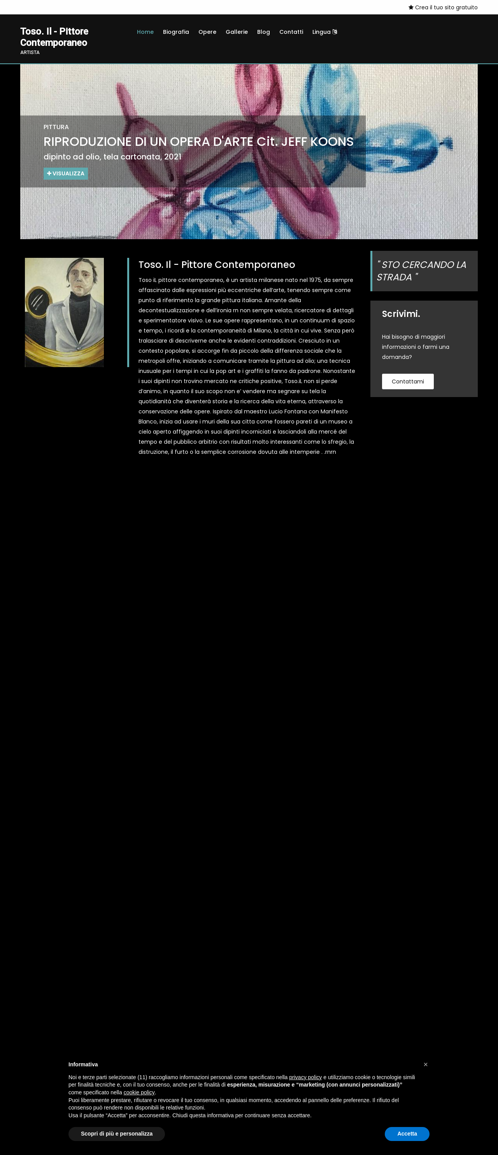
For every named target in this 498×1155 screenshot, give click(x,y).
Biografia (176, 32)
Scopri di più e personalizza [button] (117, 1133)
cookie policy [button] (139, 1092)
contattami (408, 381)
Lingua (324, 32)
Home (145, 32)
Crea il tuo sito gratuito (443, 7)
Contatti (291, 32)
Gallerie (237, 32)
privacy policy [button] (305, 1077)
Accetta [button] (407, 1133)
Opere (207, 32)
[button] (425, 1064)
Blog (263, 32)
